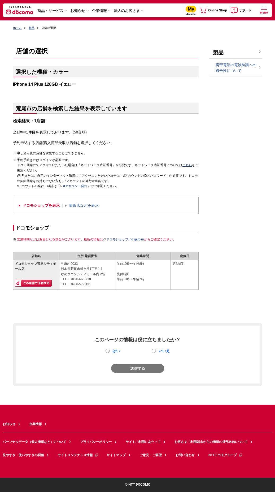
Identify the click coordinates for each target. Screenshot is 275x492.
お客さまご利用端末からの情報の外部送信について (211, 442)
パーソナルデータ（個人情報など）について (34, 442)
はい (116, 351)
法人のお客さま (127, 10)
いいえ (164, 351)
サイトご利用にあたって (143, 442)
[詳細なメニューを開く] (264, 10)
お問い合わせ (185, 455)
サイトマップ (116, 455)
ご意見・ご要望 (150, 455)
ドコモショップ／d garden (123, 239)
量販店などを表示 (84, 206)
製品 (31, 27)
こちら (187, 165)
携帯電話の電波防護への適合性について (236, 68)
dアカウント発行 (73, 186)
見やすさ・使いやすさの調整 (23, 455)
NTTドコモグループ (225, 455)
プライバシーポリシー (96, 442)
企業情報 (99, 10)
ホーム (17, 27)
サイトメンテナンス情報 (78, 455)
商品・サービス (50, 10)
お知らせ (77, 10)
